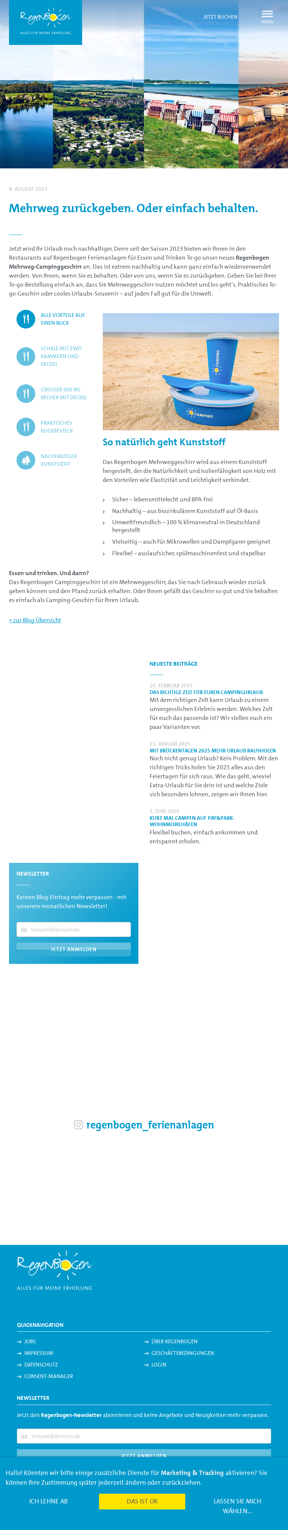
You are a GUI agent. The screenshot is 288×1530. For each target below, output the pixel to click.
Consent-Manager (48, 1376)
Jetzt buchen (220, 16)
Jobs (30, 1341)
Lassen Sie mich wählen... (237, 1506)
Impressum (38, 1353)
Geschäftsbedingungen (183, 1353)
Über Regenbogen (175, 1341)
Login (159, 1364)
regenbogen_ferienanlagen (144, 1125)
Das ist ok (142, 1501)
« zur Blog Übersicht (35, 620)
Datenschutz (41, 1364)
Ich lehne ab (48, 1501)
